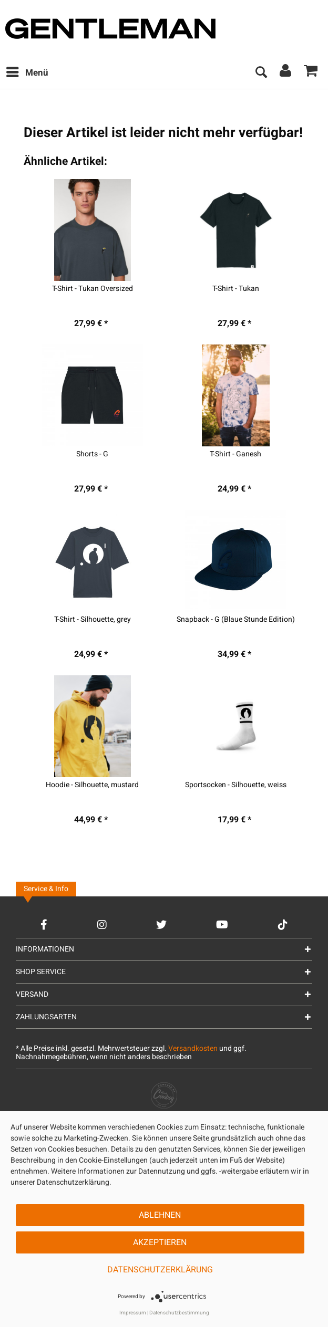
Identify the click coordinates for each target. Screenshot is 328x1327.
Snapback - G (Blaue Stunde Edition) (236, 619)
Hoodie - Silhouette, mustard (92, 785)
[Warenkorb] (311, 72)
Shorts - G (92, 454)
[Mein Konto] (285, 72)
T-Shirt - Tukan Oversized (92, 289)
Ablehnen (160, 1215)
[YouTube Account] (222, 924)
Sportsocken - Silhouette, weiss (235, 785)
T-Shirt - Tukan (235, 289)
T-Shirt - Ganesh (235, 454)
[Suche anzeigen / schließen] (260, 72)
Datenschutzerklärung (160, 1269)
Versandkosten (193, 1048)
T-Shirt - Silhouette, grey (92, 619)
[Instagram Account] (102, 924)
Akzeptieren (160, 1242)
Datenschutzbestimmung (179, 1312)
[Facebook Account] (43, 924)
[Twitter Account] (161, 924)
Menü (27, 72)
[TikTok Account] (283, 924)
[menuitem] (27, 72)
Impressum (132, 1312)
